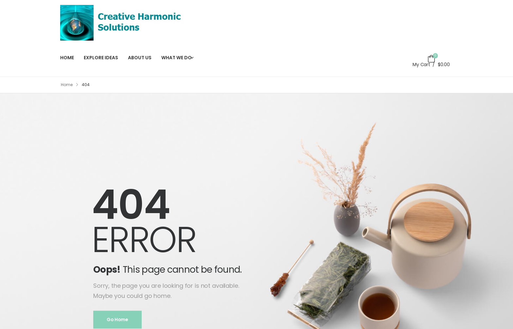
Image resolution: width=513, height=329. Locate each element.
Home (67, 84)
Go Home (117, 320)
